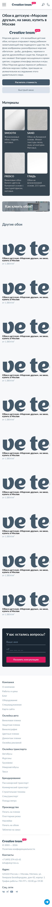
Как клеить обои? (19, 206)
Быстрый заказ (26, 90)
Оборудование (9, 700)
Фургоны (7, 758)
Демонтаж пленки (11, 738)
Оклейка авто (10, 715)
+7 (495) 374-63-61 (11, 859)
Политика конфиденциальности (18, 849)
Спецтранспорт (10, 796)
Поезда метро (9, 800)
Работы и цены (10, 691)
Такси (5, 771)
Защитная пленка (11, 725)
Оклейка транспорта (14, 749)
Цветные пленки (10, 733)
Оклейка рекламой (11, 742)
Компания (8, 682)
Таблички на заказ (11, 829)
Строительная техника (13, 792)
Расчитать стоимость (26, 82)
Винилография (9, 729)
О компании (8, 687)
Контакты (8, 855)
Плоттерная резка (11, 816)
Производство (10, 807)
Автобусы (7, 754)
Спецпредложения (11, 704)
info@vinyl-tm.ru (10, 863)
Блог (4, 695)
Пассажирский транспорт (15, 783)
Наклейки (7, 820)
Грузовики (7, 762)
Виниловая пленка (11, 720)
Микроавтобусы (10, 767)
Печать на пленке (11, 812)
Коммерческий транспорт (15, 787)
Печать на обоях (10, 825)
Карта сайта (8, 709)
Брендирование (11, 778)
